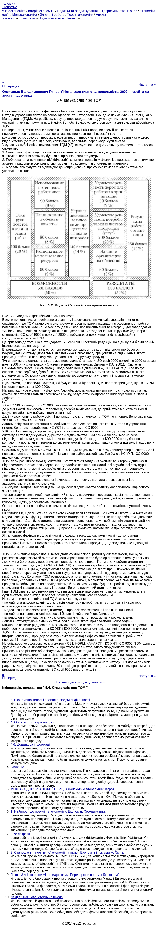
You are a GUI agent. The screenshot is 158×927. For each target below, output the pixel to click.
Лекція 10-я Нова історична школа (37, 897)
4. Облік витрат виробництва (32, 722)
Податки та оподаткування (77, 11)
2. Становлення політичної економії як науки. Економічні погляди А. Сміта (67, 852)
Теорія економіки (80, 14)
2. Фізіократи (20, 834)
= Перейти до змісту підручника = (79, 682)
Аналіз (101, 14)
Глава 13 (17, 767)
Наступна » (147, 84)
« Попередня (10, 84)
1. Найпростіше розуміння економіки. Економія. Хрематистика (58, 811)
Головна (8, 18)
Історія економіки (41, 11)
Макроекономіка (24, 14)
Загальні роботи (52, 14)
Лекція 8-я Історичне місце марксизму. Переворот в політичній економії (65, 875)
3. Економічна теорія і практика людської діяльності (50, 700)
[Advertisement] (79, 49)
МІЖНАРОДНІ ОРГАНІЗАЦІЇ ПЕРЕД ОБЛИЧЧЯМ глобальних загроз (62, 789)
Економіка (9, 7)
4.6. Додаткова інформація (31, 744)
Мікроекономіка (13, 11)
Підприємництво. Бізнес (118, 11)
